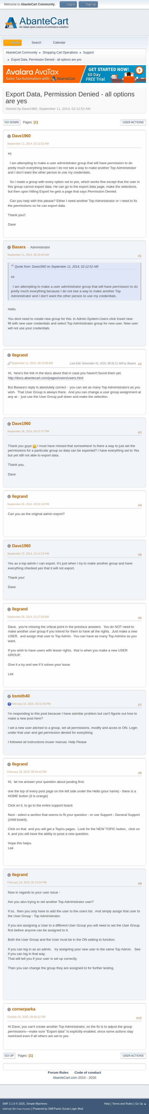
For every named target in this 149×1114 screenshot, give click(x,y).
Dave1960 (21, 136)
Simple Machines (36, 1103)
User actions (133, 122)
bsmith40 (21, 696)
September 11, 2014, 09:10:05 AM (32, 363)
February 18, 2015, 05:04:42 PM (27, 771)
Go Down (12, 122)
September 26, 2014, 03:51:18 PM (28, 504)
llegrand (20, 355)
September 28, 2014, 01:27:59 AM (28, 616)
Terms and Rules (122, 1103)
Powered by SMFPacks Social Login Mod (58, 1108)
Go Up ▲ (140, 1103)
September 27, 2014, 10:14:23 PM (28, 553)
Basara (18, 247)
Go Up (9, 1055)
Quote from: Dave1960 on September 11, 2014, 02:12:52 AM (56, 266)
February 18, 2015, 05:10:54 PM (27, 882)
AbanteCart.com (65, 1077)
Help (107, 1103)
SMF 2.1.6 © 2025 (14, 1103)
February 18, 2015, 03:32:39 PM (31, 703)
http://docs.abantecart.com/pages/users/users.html (45, 378)
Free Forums (23, 1108)
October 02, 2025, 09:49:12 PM (26, 1016)
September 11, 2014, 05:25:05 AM (28, 254)
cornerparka (23, 1009)
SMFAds (7, 1108)
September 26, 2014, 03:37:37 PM (28, 431)
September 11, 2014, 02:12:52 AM (28, 143)
